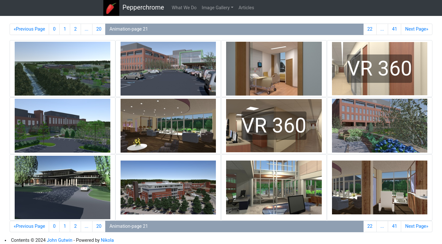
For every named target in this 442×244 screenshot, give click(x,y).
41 (394, 29)
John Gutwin (59, 240)
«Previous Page (29, 29)
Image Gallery (216, 8)
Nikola (107, 240)
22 (369, 29)
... (86, 29)
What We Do (184, 8)
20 (98, 29)
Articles (246, 8)
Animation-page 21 (128, 29)
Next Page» (416, 29)
